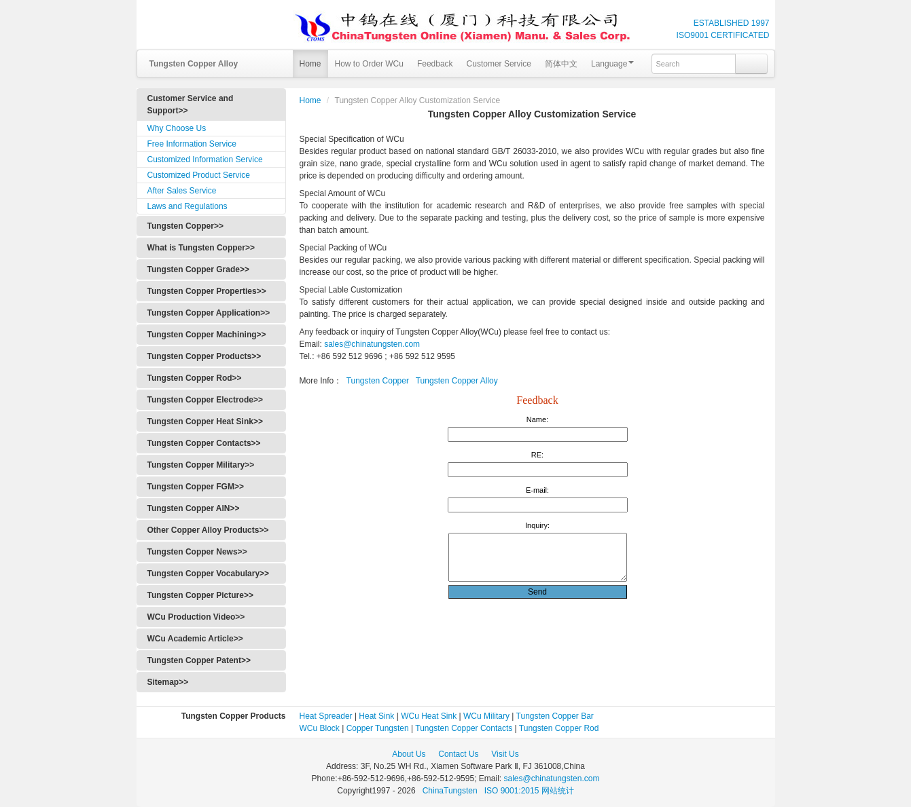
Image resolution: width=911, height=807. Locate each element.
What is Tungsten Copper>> (201, 247)
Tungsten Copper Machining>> (206, 334)
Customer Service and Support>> (190, 104)
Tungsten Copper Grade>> (198, 269)
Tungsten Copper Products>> (204, 356)
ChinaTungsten (451, 790)
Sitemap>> (168, 682)
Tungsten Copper (377, 381)
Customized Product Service (198, 175)
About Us (408, 754)
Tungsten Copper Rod (559, 728)
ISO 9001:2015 (512, 790)
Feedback (435, 64)
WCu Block (320, 728)
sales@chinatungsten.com (371, 344)
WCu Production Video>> (196, 617)
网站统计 (557, 790)
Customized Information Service (205, 159)
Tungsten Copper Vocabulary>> (208, 573)
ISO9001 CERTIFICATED (723, 35)
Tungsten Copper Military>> (201, 465)
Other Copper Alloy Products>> (208, 530)
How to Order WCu (369, 64)
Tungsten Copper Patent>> (199, 660)
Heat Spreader (326, 716)
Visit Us (504, 754)
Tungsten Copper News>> (197, 552)
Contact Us (458, 754)
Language (612, 64)
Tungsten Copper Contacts (463, 728)
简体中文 (561, 64)
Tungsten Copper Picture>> (200, 595)
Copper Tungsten (377, 728)
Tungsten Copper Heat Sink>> (205, 421)
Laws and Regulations (187, 206)
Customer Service (499, 64)
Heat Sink (376, 716)
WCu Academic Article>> (195, 638)
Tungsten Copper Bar (555, 716)
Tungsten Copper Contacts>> (204, 443)
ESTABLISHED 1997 (732, 23)
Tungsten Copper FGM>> (195, 486)
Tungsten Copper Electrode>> (205, 400)
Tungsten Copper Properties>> (206, 291)
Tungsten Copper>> (185, 226)
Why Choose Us (177, 128)
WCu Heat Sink (429, 716)
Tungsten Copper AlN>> (193, 508)
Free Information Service (191, 144)
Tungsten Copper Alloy (457, 381)
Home (310, 64)
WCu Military (486, 716)
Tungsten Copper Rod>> (194, 378)
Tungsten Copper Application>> (208, 313)
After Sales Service (182, 190)
